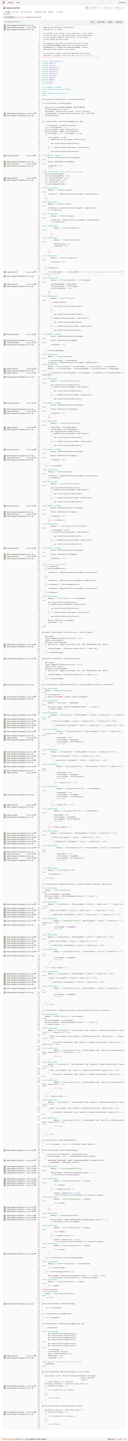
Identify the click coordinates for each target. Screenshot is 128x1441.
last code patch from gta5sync (16, 697)
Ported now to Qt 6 (13, 156)
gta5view (16, 8)
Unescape (119, 22)
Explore (10, 2)
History (110, 22)
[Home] (4, 2)
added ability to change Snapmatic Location (21, 113)
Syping (9, 8)
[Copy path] (40, 17)
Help (18, 2)
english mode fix (12, 178)
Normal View (100, 22)
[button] (35, 27)
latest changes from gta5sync (16, 25)
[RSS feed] (87, 7)
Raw (92, 22)
